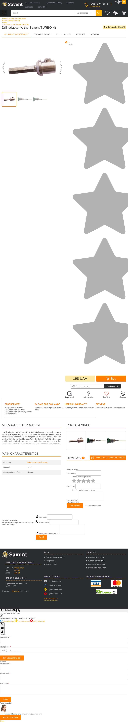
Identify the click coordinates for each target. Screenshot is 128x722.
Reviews (80, 34)
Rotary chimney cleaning (37, 462)
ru (120, 2)
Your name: (71, 473)
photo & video (63, 34)
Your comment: (72, 500)
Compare (115, 13)
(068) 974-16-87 (100, 3)
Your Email (5, 674)
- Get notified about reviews (85, 490)
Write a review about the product (108, 457)
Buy (111, 378)
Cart (123, 13)
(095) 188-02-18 (53, 594)
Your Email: (71, 486)
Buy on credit (69, 394)
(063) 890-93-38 (53, 589)
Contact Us (42, 7)
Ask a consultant (10, 717)
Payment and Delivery (53, 3)
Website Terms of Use (96, 561)
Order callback (95, 6)
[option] (9, 99)
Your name (5, 637)
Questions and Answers (55, 557)
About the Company (32, 3)
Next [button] (61, 68)
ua (116, 2)
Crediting (70, 3)
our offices (50, 599)
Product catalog (3, 13)
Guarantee (29, 7)
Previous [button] (4, 68)
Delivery (94, 34)
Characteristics (42, 34)
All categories (82, 13)
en (124, 2)
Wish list (107, 13)
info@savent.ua (52, 581)
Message (4, 683)
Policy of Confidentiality (97, 564)
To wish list (106, 394)
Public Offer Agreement (97, 568)
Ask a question (89, 394)
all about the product (16, 34)
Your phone (5, 647)
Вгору (2, 721)
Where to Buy (51, 564)
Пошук (98, 13)
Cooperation (51, 561)
